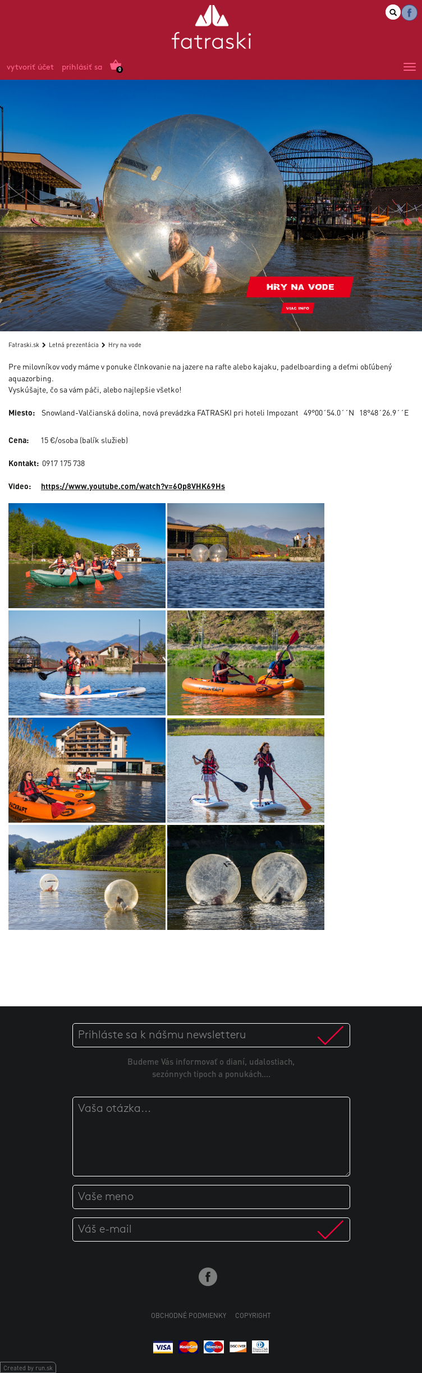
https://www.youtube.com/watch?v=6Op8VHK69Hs (133, 486)
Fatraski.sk (23, 345)
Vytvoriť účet (30, 67)
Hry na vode (124, 345)
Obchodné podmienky (188, 1315)
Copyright (253, 1315)
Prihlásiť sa (82, 67)
